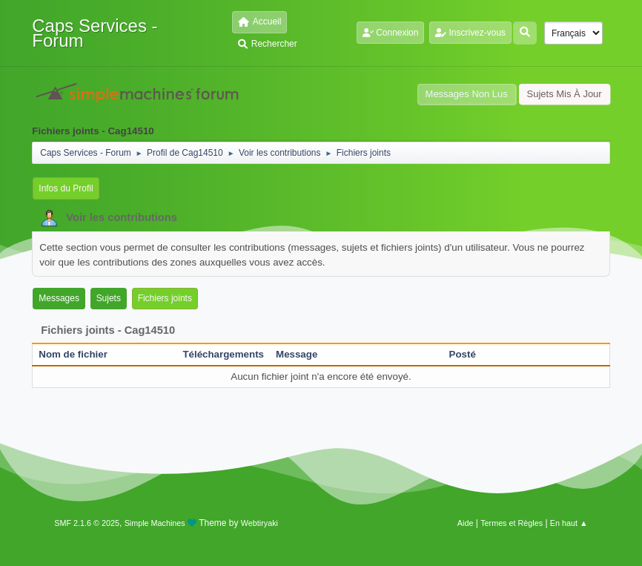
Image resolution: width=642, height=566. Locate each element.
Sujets (108, 298)
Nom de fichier (81, 354)
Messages (59, 298)
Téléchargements (223, 354)
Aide (465, 523)
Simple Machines (155, 523)
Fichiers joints (165, 298)
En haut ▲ (569, 523)
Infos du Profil (66, 188)
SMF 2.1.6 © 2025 (86, 523)
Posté (462, 354)
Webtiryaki (259, 523)
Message (296, 354)
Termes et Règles (511, 523)
